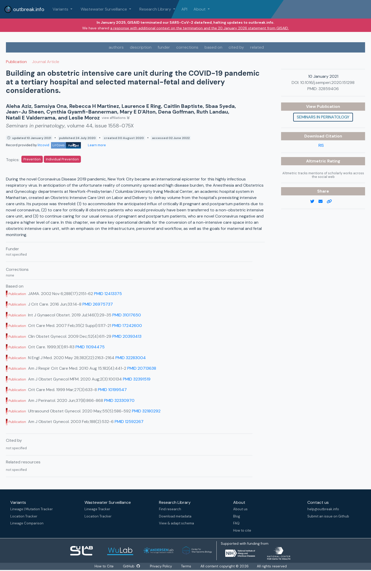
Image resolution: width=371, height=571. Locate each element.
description (140, 47)
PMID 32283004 (130, 357)
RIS (321, 145)
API (184, 9)
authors (116, 47)
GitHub (131, 566)
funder (164, 47)
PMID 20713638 (141, 368)
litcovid (59, 145)
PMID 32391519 (136, 379)
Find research (170, 509)
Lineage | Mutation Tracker (31, 509)
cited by (236, 47)
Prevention (32, 159)
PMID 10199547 (112, 389)
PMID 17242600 (127, 325)
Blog (236, 516)
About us (240, 509)
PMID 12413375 (108, 293)
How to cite (242, 530)
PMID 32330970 (119, 400)
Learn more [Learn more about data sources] (96, 145)
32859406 (328, 88)
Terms (187, 566)
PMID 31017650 (126, 315)
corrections (187, 47)
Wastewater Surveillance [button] (104, 9)
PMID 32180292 (146, 411)
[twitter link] (314, 201)
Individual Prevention (62, 159)
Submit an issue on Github (328, 516)
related (257, 47)
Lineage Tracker (97, 509)
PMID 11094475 (90, 347)
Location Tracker (23, 516)
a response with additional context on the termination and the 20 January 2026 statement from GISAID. (199, 28)
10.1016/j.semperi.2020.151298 (327, 82)
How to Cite (104, 566)
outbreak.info (24, 9)
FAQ (236, 523)
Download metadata (175, 516)
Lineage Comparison (27, 523)
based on (213, 47)
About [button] (200, 9)
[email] (322, 201)
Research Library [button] (155, 9)
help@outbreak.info (323, 509)
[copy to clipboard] (331, 201)
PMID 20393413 (126, 336)
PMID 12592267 (129, 421)
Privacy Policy (161, 566)
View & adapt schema (176, 523)
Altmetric (316, 161)
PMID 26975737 (97, 304)
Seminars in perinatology (323, 117)
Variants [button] (61, 9)
